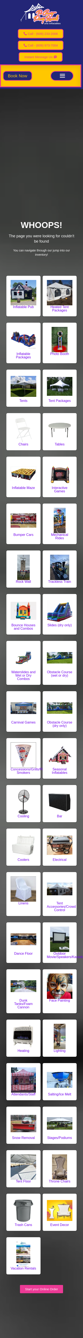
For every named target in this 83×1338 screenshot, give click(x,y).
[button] (17, 76)
